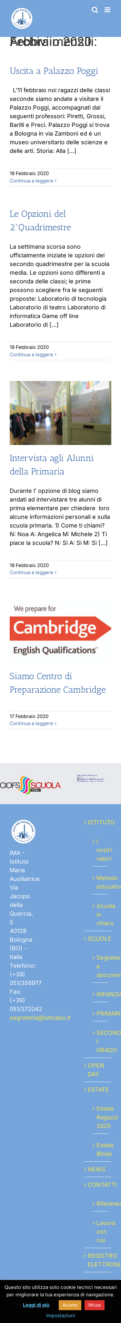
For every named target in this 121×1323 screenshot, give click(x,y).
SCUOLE (98, 938)
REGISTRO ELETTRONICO (98, 1260)
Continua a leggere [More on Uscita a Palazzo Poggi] (31, 181)
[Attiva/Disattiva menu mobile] (108, 9)
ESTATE (98, 1089)
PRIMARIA (100, 1013)
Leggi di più (36, 1305)
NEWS (97, 1169)
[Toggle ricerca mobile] (95, 9)
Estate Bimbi (100, 1149)
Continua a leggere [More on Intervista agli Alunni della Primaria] (31, 572)
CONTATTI (98, 1184)
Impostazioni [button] (60, 1315)
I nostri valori (100, 850)
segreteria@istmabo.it (40, 1017)
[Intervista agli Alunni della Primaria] (60, 413)
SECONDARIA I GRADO (100, 1041)
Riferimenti (100, 1203)
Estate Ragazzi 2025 (100, 1117)
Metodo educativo (100, 882)
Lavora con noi (100, 1232)
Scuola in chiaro (100, 914)
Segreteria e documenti (100, 966)
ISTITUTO (98, 822)
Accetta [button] (70, 1305)
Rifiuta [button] (94, 1305)
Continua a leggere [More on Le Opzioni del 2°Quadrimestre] (31, 354)
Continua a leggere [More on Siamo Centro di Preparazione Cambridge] (31, 723)
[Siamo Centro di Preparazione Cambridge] (60, 631)
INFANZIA (100, 994)
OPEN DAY (96, 1070)
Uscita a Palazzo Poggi (54, 71)
